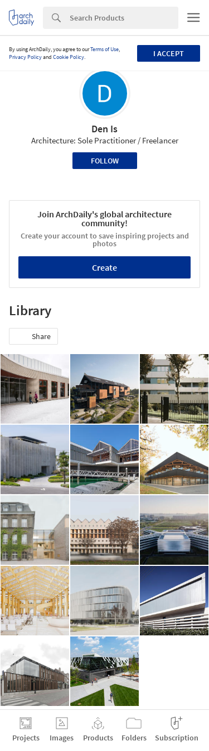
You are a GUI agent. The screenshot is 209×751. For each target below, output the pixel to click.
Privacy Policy (25, 57)
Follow (105, 161)
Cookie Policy (68, 57)
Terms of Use (104, 49)
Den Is (104, 128)
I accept (168, 53)
